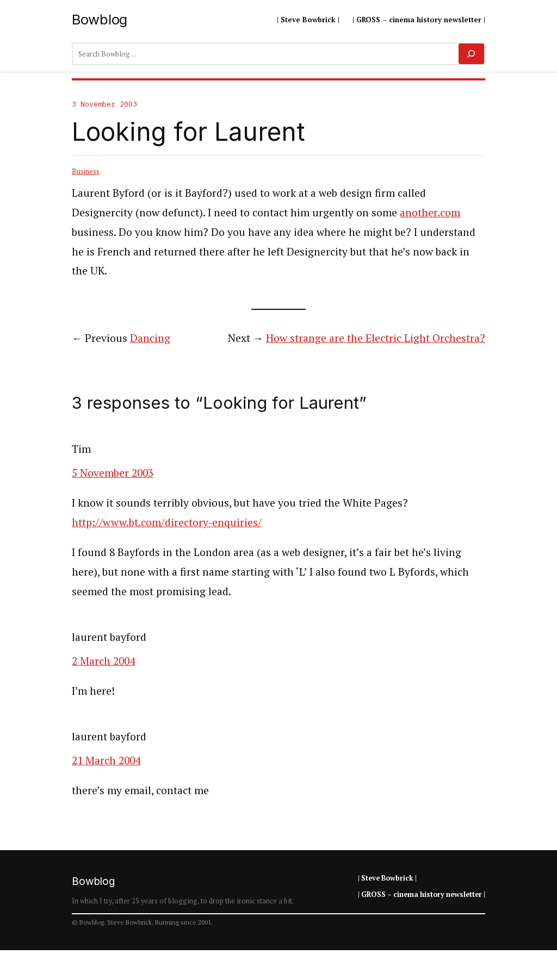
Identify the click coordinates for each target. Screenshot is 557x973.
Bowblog (99, 19)
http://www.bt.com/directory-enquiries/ (167, 522)
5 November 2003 (112, 473)
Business (86, 171)
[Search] (471, 53)
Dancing (150, 338)
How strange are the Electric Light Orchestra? (375, 338)
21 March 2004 (106, 760)
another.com (430, 212)
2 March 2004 (103, 661)
